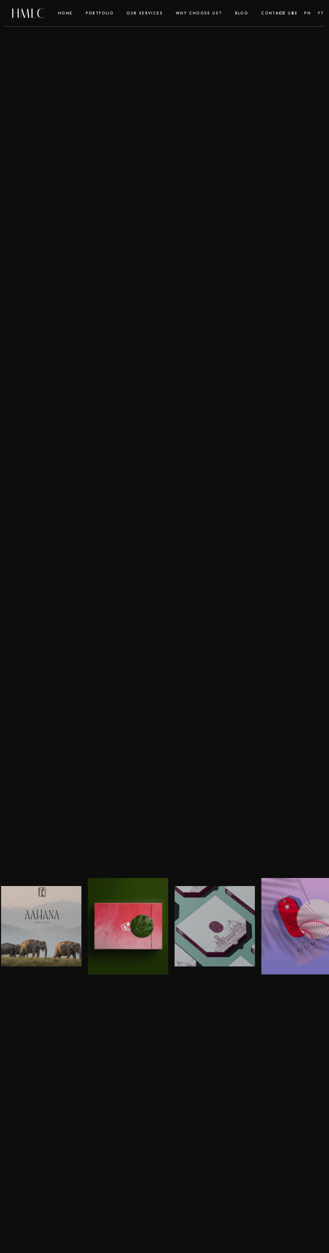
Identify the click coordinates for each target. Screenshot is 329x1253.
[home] (28, 13)
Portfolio (100, 13)
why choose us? (199, 13)
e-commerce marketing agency (172, 485)
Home (65, 13)
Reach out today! (42, 784)
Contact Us (277, 13)
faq (218, 1028)
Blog (242, 13)
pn (307, 13)
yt (321, 13)
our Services (145, 13)
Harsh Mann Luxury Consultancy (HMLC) (84, 766)
